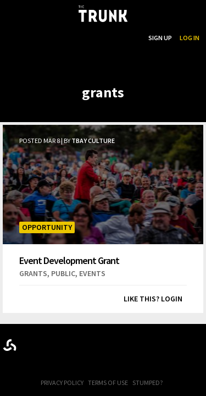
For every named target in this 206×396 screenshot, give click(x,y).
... (84, 38)
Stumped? (147, 382)
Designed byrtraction (9, 345)
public (63, 273)
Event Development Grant (69, 260)
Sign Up (160, 38)
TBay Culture (93, 140)
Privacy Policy (62, 382)
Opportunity (47, 227)
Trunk (103, 343)
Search (129, 38)
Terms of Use (108, 382)
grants (33, 273)
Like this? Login (153, 299)
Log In (189, 38)
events (92, 273)
